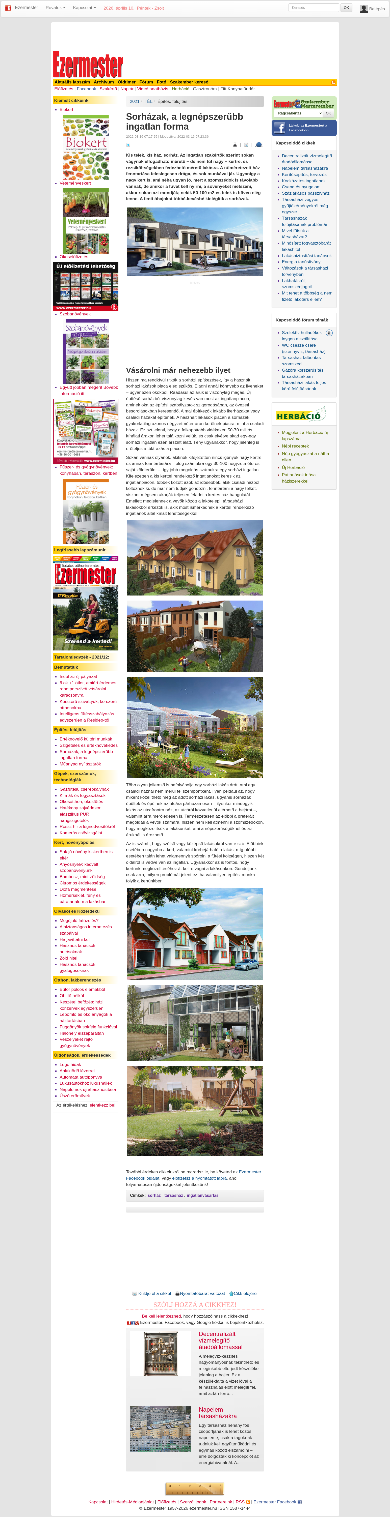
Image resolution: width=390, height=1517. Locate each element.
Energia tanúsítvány (301, 261)
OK (346, 8)
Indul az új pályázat (78, 676)
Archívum (104, 81)
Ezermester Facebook (277, 1501)
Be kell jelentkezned (161, 1316)
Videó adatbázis (152, 88)
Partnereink (221, 1501)
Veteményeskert (75, 183)
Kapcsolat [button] (84, 7)
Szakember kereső (189, 81)
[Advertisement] (195, 35)
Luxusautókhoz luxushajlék (86, 1083)
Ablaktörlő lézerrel (77, 1070)
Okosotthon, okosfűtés (81, 801)
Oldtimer (127, 81)
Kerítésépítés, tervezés (304, 174)
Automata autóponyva (81, 1077)
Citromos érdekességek (83, 882)
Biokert (66, 109)
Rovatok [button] (55, 7)
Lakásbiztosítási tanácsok (307, 255)
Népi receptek (295, 446)
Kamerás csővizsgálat (81, 832)
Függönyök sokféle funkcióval (88, 1026)
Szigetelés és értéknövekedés (89, 745)
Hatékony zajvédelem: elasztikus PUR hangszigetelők (81, 814)
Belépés (377, 8)
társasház (174, 1195)
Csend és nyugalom (301, 186)
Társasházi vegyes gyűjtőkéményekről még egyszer (305, 206)
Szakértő (108, 88)
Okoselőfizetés (74, 256)
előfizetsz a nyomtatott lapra (199, 1178)
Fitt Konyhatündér (237, 88)
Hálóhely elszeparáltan (82, 1033)
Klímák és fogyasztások (83, 795)
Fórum (146, 81)
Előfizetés (63, 88)
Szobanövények (75, 313)
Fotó (161, 81)
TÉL (149, 101)
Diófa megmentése (78, 889)
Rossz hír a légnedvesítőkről (87, 826)
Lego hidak (70, 1064)
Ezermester (26, 7)
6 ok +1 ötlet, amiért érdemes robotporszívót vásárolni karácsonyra (88, 689)
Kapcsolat (98, 1501)
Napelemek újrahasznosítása (88, 1089)
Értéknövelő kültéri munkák (86, 738)
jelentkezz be (101, 1105)
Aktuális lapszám (72, 81)
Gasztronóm (205, 88)
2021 (135, 101)
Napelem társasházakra (305, 168)
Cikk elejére (243, 1293)
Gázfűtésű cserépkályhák (84, 789)
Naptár (127, 88)
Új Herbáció (293, 467)
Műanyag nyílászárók (80, 763)
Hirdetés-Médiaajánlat (132, 1501)
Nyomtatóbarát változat (200, 1293)
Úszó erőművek (75, 1095)
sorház (154, 1195)
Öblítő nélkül (72, 995)
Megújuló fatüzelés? (79, 920)
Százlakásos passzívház (306, 193)
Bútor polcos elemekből (82, 989)
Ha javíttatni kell (75, 939)
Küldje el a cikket (151, 1293)
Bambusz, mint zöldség (82, 876)
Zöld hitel (68, 958)
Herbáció (180, 88)
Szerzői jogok (193, 1501)
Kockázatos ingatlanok (304, 180)
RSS (243, 1501)
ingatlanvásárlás (202, 1195)
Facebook (86, 88)
